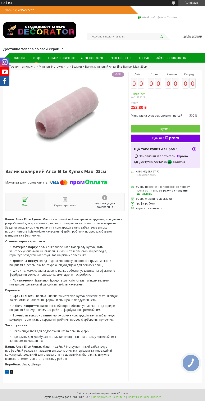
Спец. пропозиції (92, 57)
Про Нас (143, 57)
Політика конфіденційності (144, 397)
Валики (77, 66)
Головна (19, 57)
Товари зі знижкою (61, 57)
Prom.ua (123, 393)
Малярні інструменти (54, 66)
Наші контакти (121, 57)
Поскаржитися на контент (109, 397)
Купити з (165, 138)
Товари (36, 57)
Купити (165, 129)
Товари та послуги (22, 66)
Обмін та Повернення (171, 57)
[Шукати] (161, 36)
